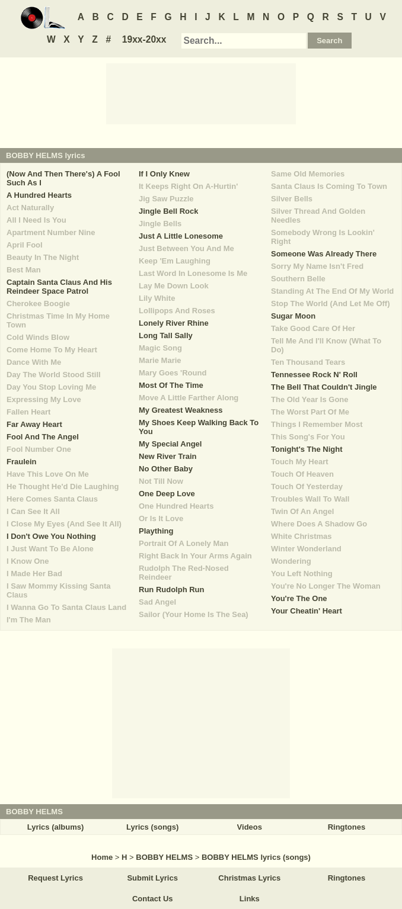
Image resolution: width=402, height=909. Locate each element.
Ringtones (347, 827)
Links (250, 898)
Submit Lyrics (152, 877)
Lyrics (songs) (152, 827)
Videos (249, 827)
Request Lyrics (55, 877)
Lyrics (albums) (55, 827)
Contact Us (152, 898)
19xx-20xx (144, 39)
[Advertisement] (201, 93)
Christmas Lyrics (249, 877)
